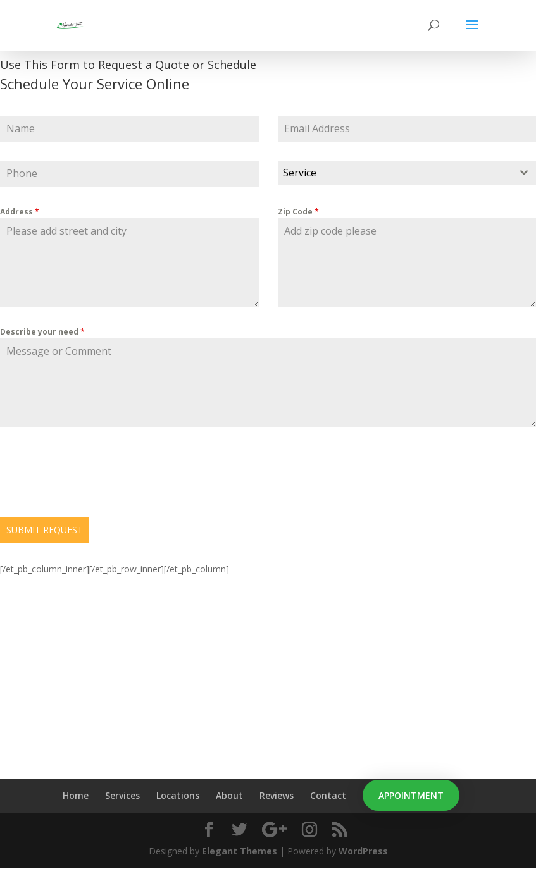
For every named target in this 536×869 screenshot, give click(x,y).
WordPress (363, 851)
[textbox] (395, 173)
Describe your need (42, 331)
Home (76, 795)
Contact (328, 795)
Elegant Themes (239, 851)
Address (19, 211)
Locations (177, 795)
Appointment (411, 795)
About (229, 795)
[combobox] (407, 173)
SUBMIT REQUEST (44, 530)
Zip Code (298, 211)
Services (122, 795)
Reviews (276, 795)
